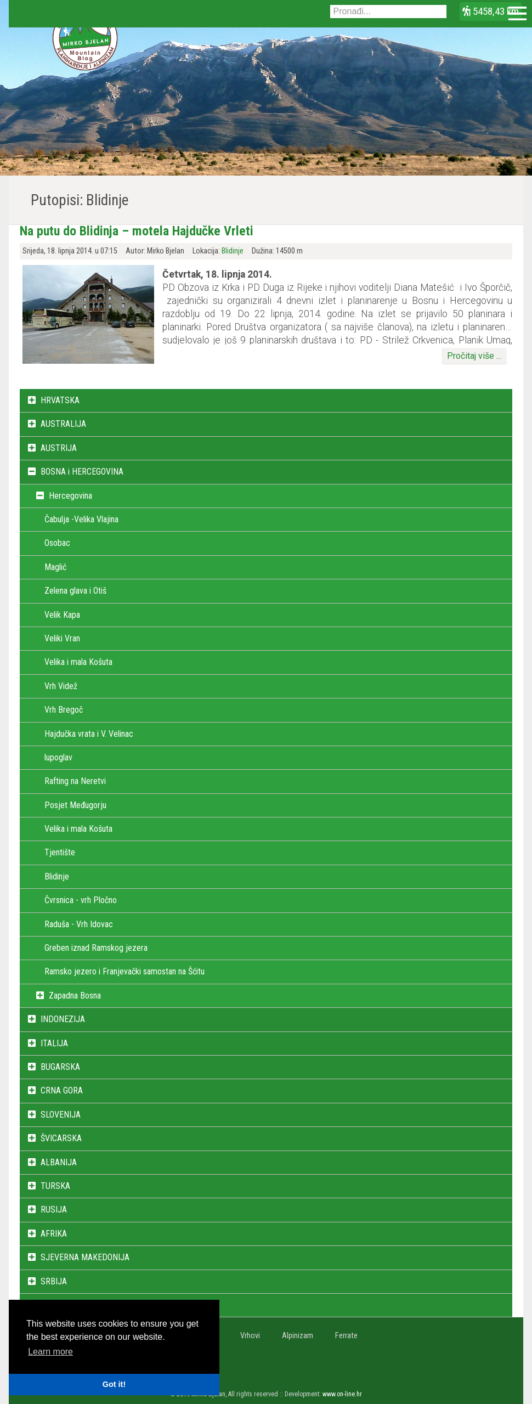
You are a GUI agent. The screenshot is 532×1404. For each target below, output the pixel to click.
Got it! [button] (114, 1384)
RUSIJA (54, 1209)
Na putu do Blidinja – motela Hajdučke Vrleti (136, 231)
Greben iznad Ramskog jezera (96, 948)
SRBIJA (54, 1281)
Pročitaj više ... (474, 356)
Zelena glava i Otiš (75, 590)
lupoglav (58, 757)
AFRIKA (54, 1233)
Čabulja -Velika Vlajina (81, 519)
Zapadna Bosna (75, 995)
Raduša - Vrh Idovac (78, 924)
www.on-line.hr (342, 1394)
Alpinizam (297, 1335)
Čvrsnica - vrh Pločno (80, 900)
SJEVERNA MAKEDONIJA (85, 1257)
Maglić (55, 567)
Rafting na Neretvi (75, 781)
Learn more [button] (50, 1351)
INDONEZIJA (63, 1019)
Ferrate (346, 1335)
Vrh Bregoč (63, 709)
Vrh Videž (60, 686)
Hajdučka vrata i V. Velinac (88, 734)
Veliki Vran (62, 638)
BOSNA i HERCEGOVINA (82, 471)
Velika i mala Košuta (78, 662)
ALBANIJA (59, 1162)
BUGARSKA (60, 1067)
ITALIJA (54, 1043)
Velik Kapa (62, 615)
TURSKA (55, 1186)
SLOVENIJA (61, 1114)
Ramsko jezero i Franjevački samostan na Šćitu (124, 971)
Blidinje (233, 251)
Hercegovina (70, 495)
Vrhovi (250, 1335)
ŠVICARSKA (61, 1138)
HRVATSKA (60, 400)
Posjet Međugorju (75, 805)
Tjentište (59, 852)
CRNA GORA (62, 1090)
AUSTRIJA (59, 448)
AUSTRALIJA (63, 424)
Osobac (57, 543)
